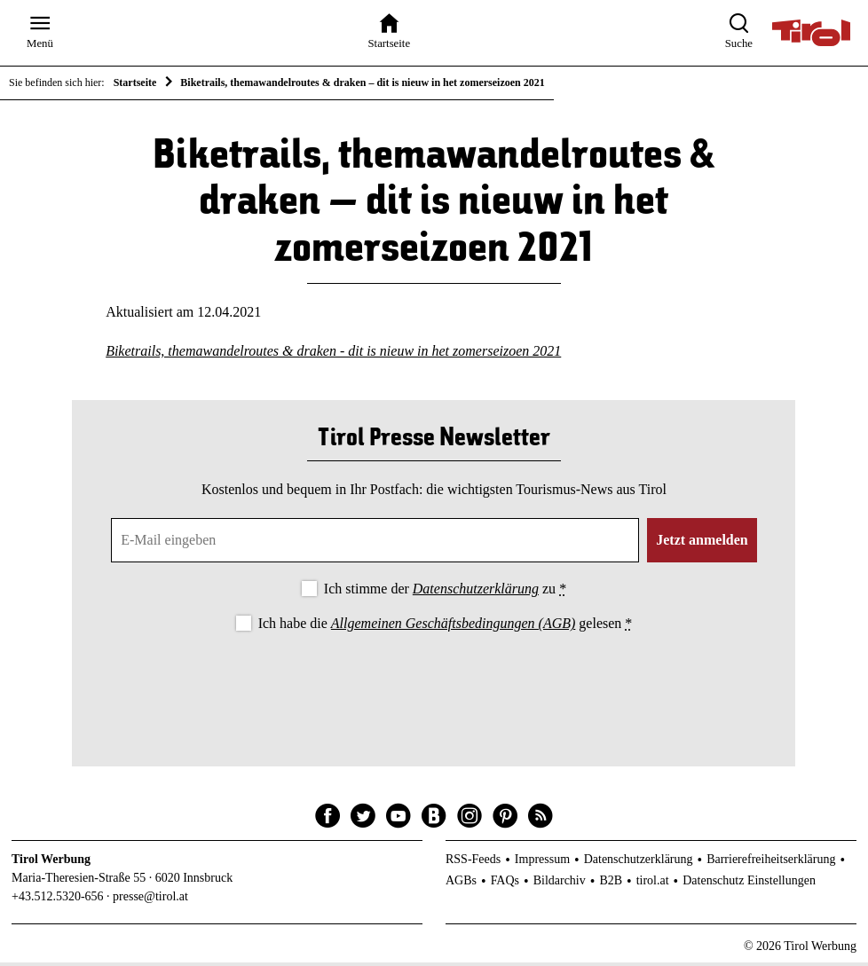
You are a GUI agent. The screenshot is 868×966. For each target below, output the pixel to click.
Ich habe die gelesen (445, 627)
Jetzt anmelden (702, 543)
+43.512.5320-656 (58, 900)
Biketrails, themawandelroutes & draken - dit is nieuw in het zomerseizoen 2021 (333, 354)
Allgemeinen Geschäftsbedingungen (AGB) (453, 627)
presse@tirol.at (150, 900)
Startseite (135, 82)
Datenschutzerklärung (476, 592)
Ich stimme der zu (445, 592)
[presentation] (434, 688)
